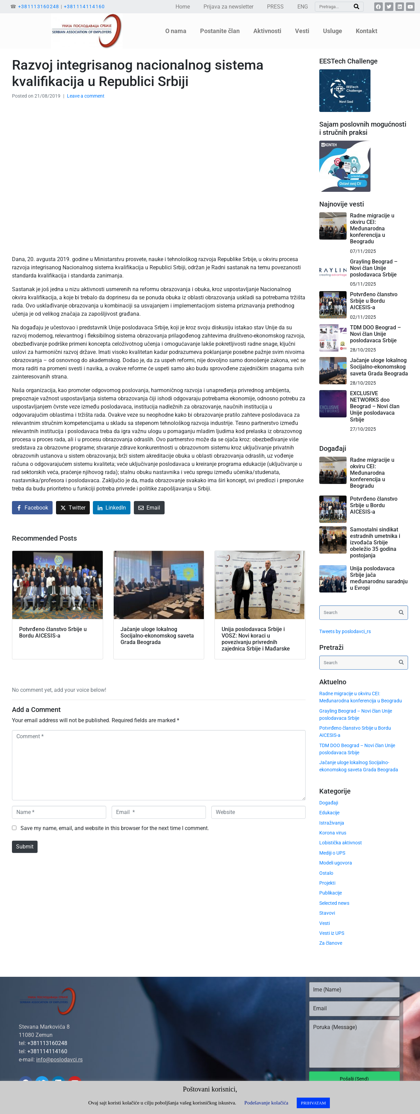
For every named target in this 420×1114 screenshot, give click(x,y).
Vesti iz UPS (331, 933)
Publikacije (330, 893)
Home (183, 6)
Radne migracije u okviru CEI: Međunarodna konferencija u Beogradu (372, 228)
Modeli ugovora (335, 863)
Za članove (330, 943)
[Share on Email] (149, 507)
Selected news (334, 903)
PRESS (275, 6)
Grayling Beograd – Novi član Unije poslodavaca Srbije (373, 268)
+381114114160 (84, 6)
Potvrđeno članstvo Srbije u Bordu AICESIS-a (373, 301)
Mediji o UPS (332, 853)
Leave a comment (85, 96)
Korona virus (332, 833)
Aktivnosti (267, 30)
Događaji (328, 802)
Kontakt (366, 30)
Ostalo (326, 873)
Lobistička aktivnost (340, 842)
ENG (302, 6)
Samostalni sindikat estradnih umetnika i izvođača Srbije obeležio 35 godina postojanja (375, 542)
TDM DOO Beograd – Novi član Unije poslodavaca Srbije (375, 334)
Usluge (332, 30)
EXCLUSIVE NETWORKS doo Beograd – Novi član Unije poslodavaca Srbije (375, 406)
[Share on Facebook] (32, 507)
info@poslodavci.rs (59, 1059)
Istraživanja (331, 823)
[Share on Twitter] (73, 507)
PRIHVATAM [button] (313, 1102)
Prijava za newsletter (228, 6)
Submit (24, 846)
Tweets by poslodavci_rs (345, 631)
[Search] (356, 6)
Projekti (327, 883)
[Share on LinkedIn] (111, 507)
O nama (175, 30)
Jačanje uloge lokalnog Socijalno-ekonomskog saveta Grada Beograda (379, 366)
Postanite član (220, 30)
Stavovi (327, 913)
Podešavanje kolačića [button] (266, 1102)
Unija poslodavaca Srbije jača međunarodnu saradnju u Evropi (379, 578)
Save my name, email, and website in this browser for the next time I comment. (114, 828)
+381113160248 (38, 6)
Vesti (302, 30)
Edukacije (329, 812)
